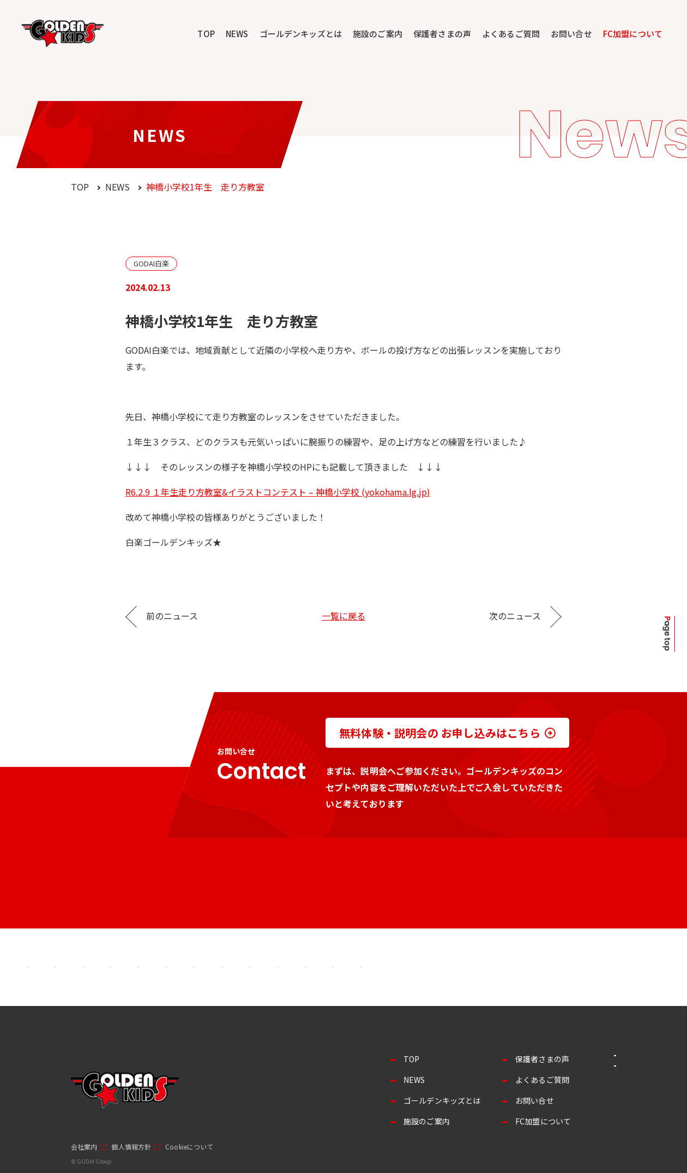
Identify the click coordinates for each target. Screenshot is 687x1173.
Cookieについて (189, 1147)
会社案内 (84, 1147)
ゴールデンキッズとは (301, 33)
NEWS (237, 33)
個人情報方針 (131, 1147)
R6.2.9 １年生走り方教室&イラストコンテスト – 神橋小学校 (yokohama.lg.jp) (277, 491)
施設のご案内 (377, 33)
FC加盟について (632, 33)
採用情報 (578, 1093)
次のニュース (515, 615)
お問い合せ (571, 33)
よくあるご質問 (511, 33)
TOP (205, 33)
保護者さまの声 (442, 33)
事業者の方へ (578, 1064)
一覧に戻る (343, 615)
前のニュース (172, 615)
